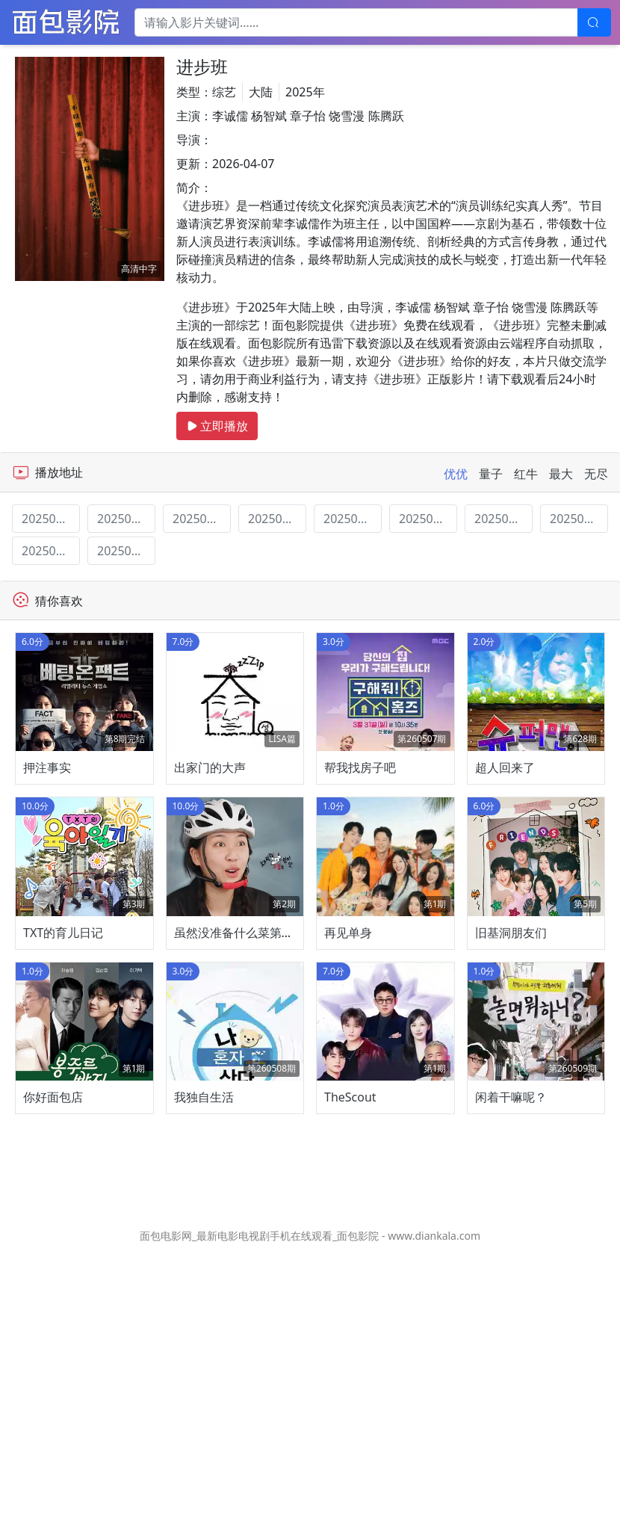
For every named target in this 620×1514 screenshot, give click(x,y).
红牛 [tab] (526, 474)
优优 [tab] (456, 474)
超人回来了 (505, 854)
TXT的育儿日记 (63, 1105)
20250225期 (126, 518)
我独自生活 (204, 1355)
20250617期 (51, 551)
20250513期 (277, 518)
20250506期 (202, 518)
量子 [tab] (491, 474)
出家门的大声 (210, 854)
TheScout (350, 1355)
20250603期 (503, 518)
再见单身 (348, 1105)
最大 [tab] (561, 474)
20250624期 (126, 551)
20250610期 (579, 518)
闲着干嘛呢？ (511, 1355)
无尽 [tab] (596, 474)
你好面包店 (53, 1355)
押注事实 (47, 854)
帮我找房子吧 (360, 854)
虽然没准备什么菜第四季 (240, 1105)
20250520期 (352, 518)
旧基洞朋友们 (511, 1105)
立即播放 (217, 426)
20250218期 (51, 518)
